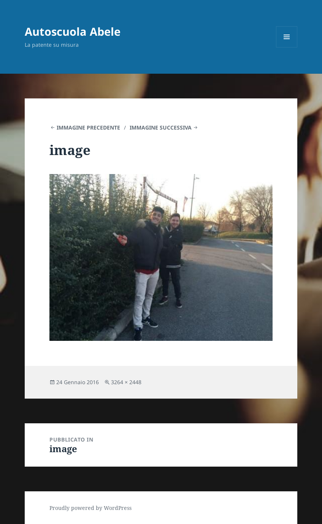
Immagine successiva (161, 127)
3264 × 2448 (126, 382)
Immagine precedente (88, 127)
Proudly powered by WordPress (90, 507)
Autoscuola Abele (73, 31)
